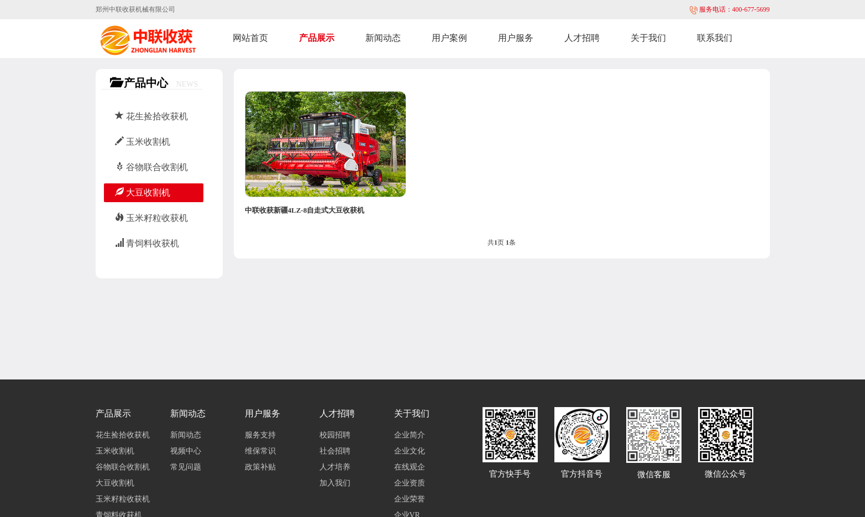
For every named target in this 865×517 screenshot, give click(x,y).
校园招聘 (334, 435)
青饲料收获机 (147, 243)
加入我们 (334, 483)
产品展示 (316, 38)
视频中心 (185, 451)
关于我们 (648, 38)
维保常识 (260, 451)
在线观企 (409, 467)
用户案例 (449, 38)
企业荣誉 (409, 499)
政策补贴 (260, 467)
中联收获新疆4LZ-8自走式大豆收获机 (305, 210)
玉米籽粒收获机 (151, 218)
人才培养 (334, 467)
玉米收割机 (142, 141)
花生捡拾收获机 (151, 116)
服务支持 (260, 435)
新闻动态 (383, 38)
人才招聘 (582, 38)
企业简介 (409, 435)
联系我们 (714, 38)
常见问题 (185, 467)
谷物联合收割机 (151, 167)
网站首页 (250, 38)
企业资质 (409, 483)
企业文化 (409, 451)
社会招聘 (334, 451)
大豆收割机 (142, 192)
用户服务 (515, 38)
